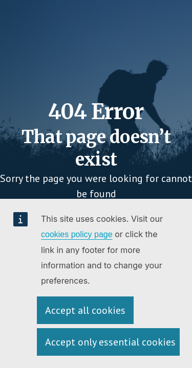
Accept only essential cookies (110, 342)
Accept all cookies (85, 310)
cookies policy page (77, 234)
